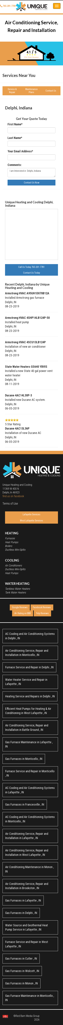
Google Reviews (20, 607)
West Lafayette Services (31, 520)
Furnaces (10, 538)
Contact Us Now (31, 182)
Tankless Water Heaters (17, 588)
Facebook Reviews (42, 607)
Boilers (8, 546)
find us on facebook (13, 496)
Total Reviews (31, 57)
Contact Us (51, 90)
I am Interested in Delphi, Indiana (31, 172)
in (30, 636)
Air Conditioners (13, 565)
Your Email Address (20, 151)
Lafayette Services (31, 514)
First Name (15, 124)
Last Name (15, 138)
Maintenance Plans (31, 91)
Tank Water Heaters (15, 592)
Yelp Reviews (42, 613)
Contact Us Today (31, 272)
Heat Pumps (11, 542)
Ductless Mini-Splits (15, 549)
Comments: (15, 165)
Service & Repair (12, 91)
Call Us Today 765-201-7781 (31, 267)
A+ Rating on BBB (22, 613)
